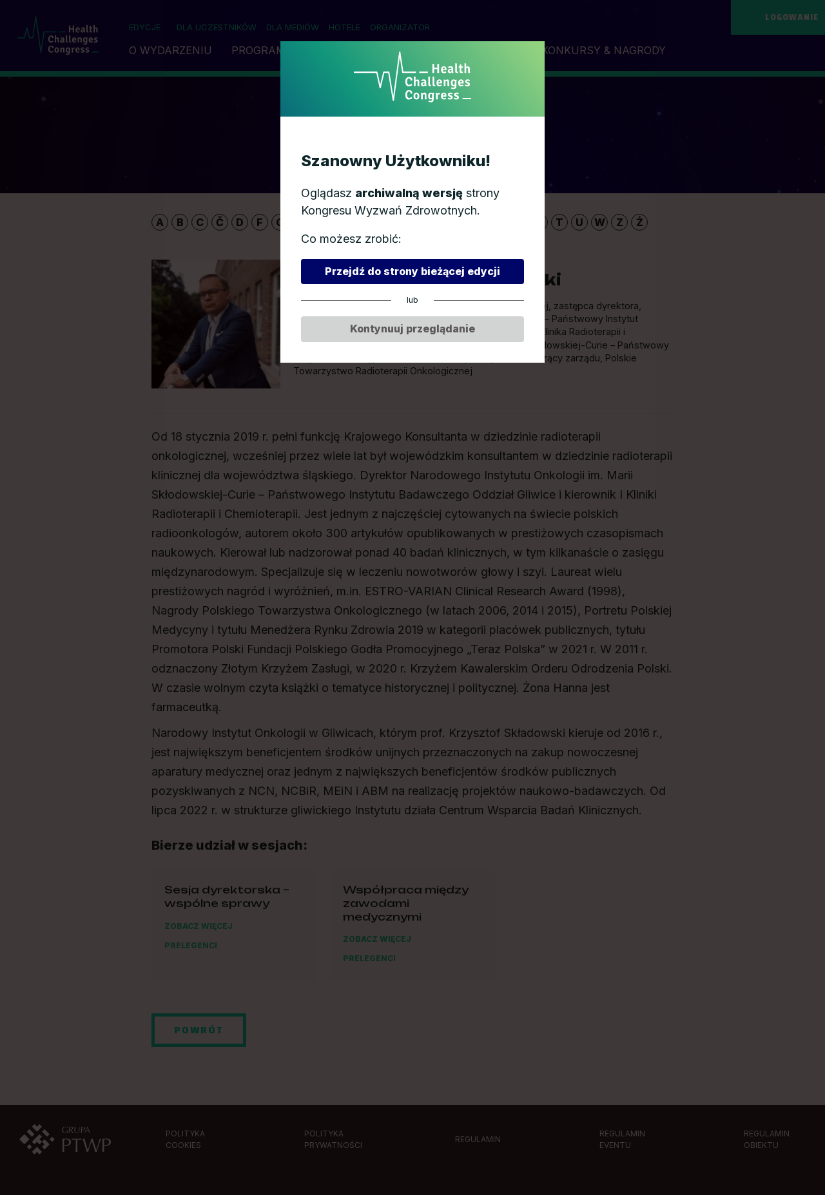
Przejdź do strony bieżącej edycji (412, 271)
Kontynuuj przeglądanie (412, 329)
